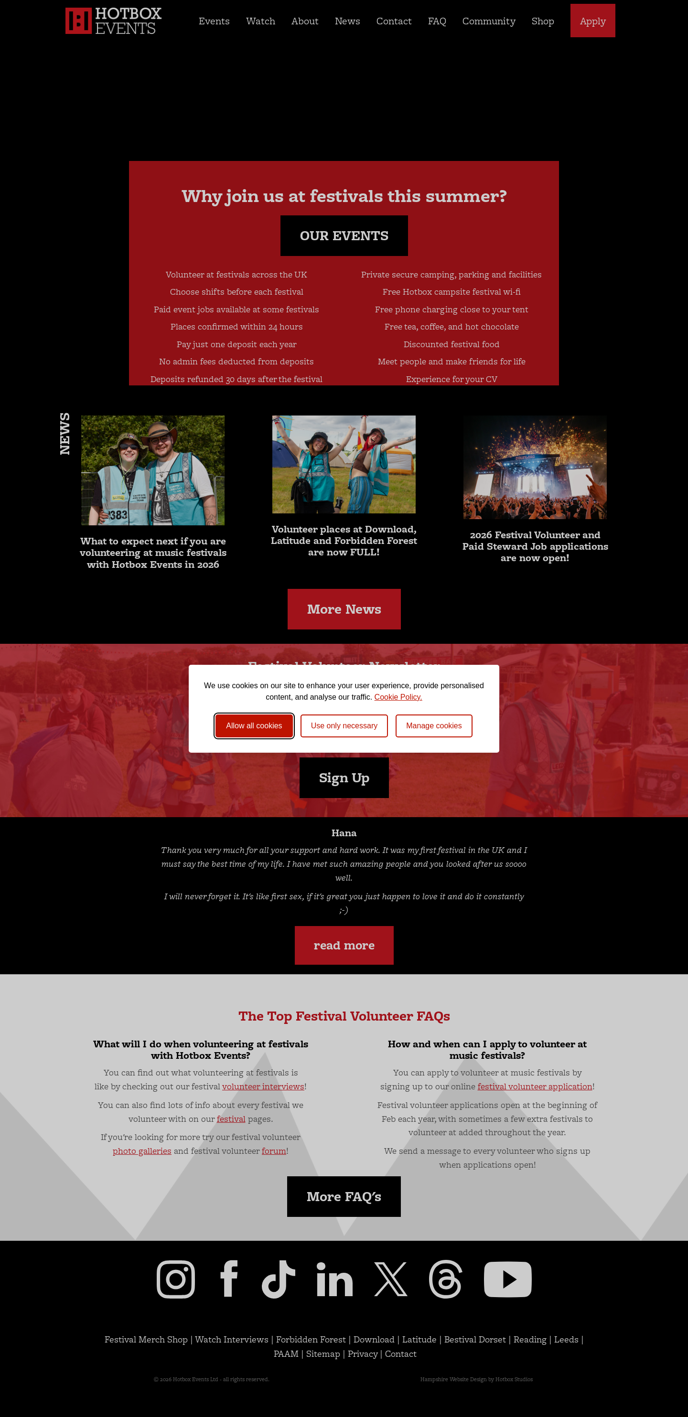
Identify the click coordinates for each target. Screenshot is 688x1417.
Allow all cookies (254, 726)
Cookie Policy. (398, 697)
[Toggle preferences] (434, 725)
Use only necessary (344, 726)
